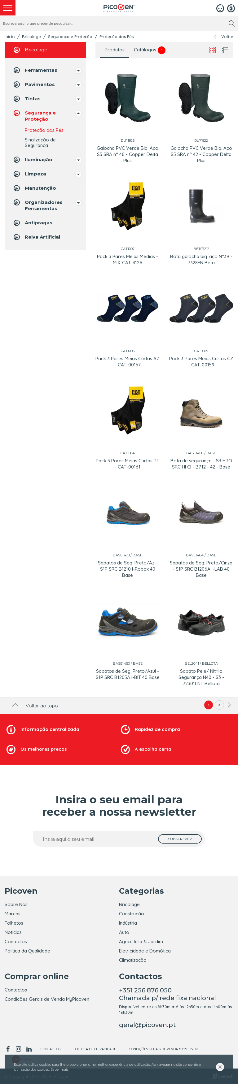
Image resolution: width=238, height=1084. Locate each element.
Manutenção (34, 188)
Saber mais (59, 1069)
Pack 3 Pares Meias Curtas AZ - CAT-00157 (127, 362)
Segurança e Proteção (70, 36)
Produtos (115, 50)
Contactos (16, 941)
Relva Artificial (36, 237)
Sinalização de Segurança (40, 142)
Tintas (26, 98)
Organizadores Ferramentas (37, 205)
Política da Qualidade (27, 951)
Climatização (133, 960)
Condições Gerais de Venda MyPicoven (47, 999)
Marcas (12, 914)
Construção (131, 914)
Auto (124, 932)
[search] (231, 23)
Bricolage (31, 36)
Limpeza (29, 174)
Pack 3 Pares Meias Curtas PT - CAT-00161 (127, 464)
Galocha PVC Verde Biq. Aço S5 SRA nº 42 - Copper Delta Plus (201, 154)
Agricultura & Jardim (141, 941)
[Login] (220, 7)
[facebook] (9, 1049)
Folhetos (14, 923)
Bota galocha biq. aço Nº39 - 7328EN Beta (201, 259)
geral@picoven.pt (147, 1025)
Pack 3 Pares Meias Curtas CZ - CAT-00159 (201, 362)
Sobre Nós (16, 904)
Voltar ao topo (34, 706)
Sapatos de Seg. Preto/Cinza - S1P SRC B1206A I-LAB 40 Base (201, 569)
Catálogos (149, 50)
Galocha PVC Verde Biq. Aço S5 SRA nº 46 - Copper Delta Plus (127, 154)
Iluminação (32, 159)
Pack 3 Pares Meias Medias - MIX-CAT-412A (127, 259)
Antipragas (32, 223)
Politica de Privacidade (94, 1049)
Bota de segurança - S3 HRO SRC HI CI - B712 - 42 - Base (201, 464)
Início (10, 36)
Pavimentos (33, 84)
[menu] (7, 7)
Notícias (13, 932)
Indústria (128, 923)
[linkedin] (29, 1049)
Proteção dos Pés (116, 36)
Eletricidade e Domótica (145, 951)
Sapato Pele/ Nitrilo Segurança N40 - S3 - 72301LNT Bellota (201, 677)
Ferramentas (34, 70)
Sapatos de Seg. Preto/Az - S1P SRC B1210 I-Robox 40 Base (127, 569)
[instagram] (18, 1049)
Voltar (227, 36)
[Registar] (231, 7)
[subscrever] (180, 839)
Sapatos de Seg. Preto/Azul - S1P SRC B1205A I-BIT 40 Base (128, 674)
